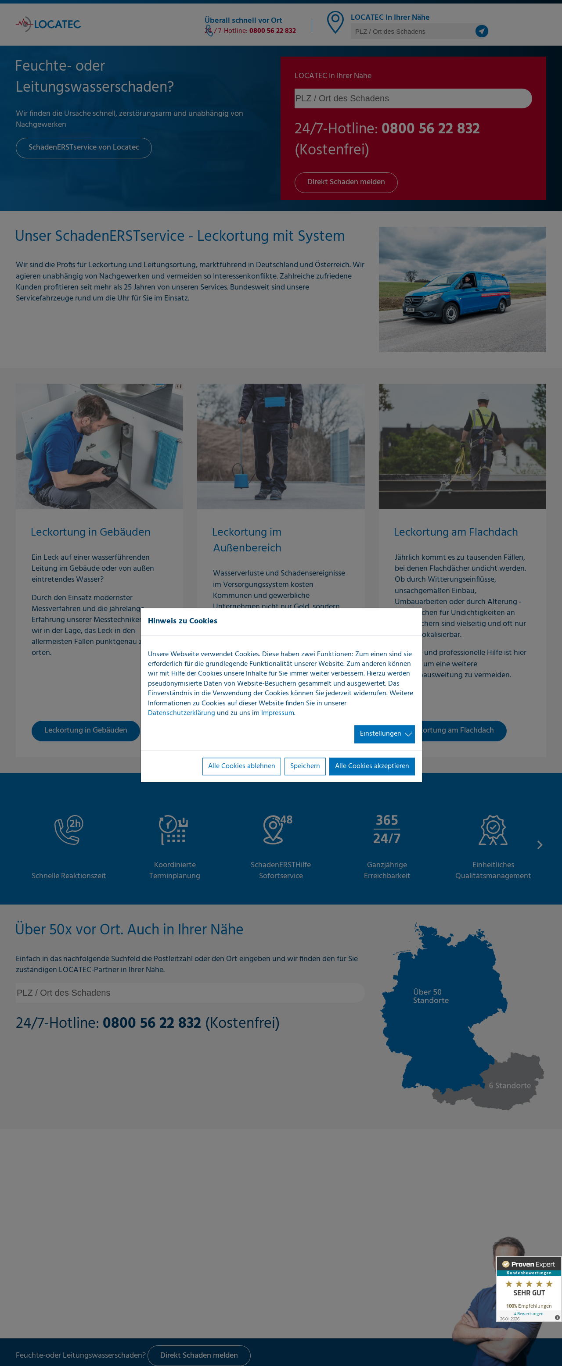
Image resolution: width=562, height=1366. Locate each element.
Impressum (277, 713)
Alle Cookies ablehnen (241, 766)
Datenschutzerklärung (181, 713)
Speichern (305, 766)
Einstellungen (380, 734)
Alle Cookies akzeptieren (372, 766)
